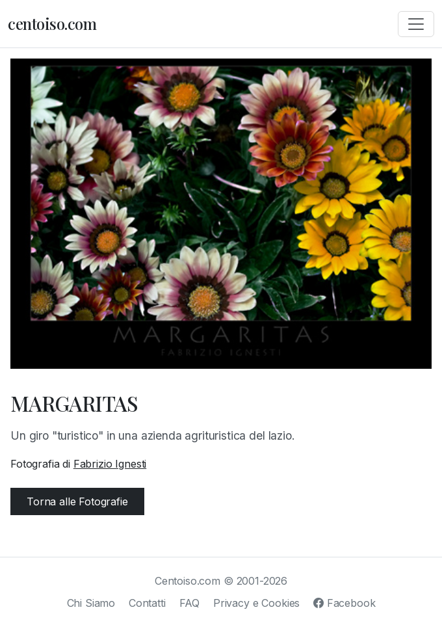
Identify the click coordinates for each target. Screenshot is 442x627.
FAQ (189, 602)
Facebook (344, 602)
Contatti (147, 602)
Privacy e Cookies (256, 602)
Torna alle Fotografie (77, 501)
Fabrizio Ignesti (109, 463)
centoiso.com (52, 23)
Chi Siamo (91, 602)
